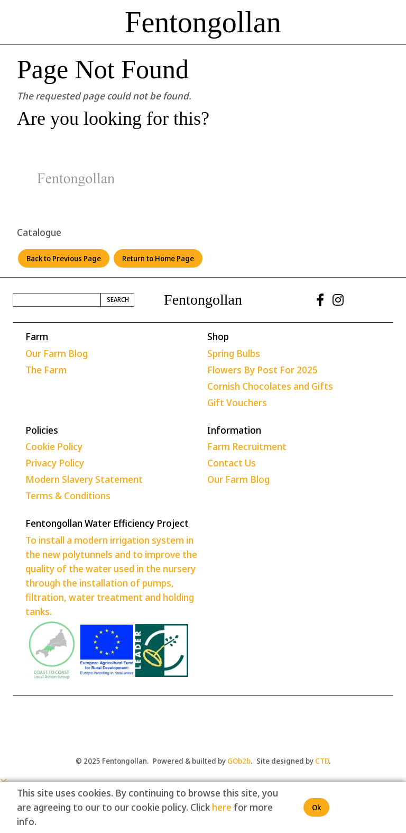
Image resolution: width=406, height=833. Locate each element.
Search (118, 299)
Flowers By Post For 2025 (262, 369)
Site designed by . (293, 761)
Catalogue (39, 232)
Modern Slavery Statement (84, 479)
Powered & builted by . (202, 761)
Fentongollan (203, 22)
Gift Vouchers (237, 402)
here (222, 807)
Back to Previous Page (63, 258)
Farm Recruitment (247, 446)
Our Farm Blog (56, 353)
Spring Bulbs (233, 353)
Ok (316, 807)
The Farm (46, 369)
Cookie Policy (53, 446)
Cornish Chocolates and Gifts (270, 386)
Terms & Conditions (67, 495)
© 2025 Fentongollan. (112, 761)
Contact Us (231, 462)
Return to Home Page (158, 258)
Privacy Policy (54, 462)
